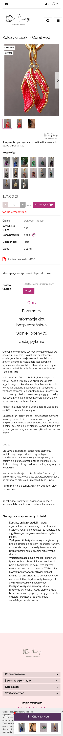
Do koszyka (44, 204)
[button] (55, 4)
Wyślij (28, 290)
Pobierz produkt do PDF (19, 259)
